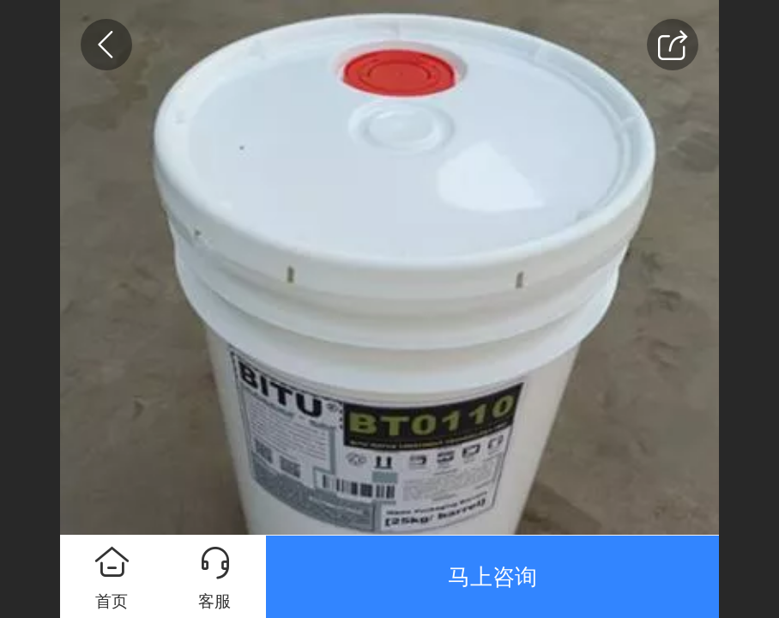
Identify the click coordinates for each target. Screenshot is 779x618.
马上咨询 (492, 577)
